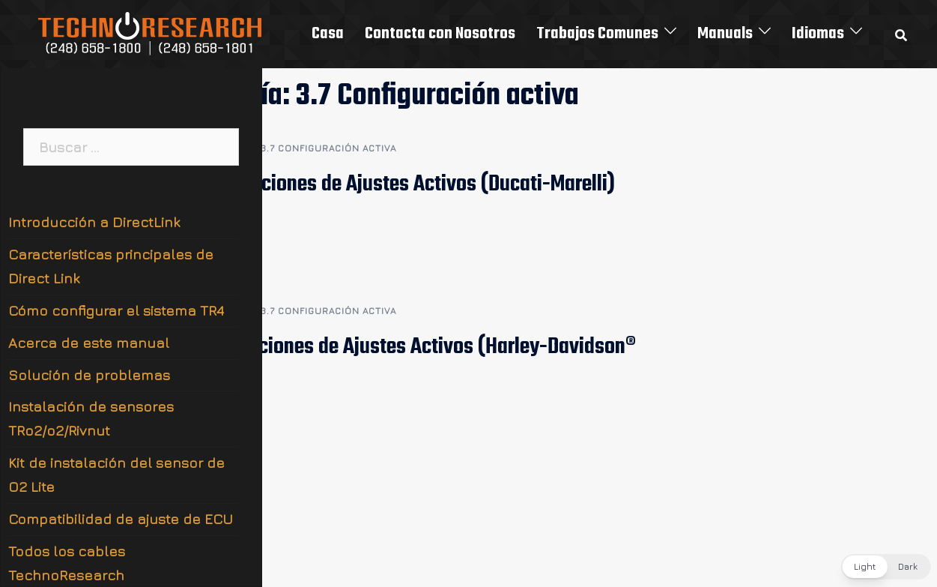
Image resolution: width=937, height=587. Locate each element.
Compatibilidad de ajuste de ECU (120, 519)
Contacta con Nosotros (440, 33)
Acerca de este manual (88, 342)
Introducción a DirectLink (94, 222)
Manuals (725, 33)
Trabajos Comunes (597, 33)
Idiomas (818, 33)
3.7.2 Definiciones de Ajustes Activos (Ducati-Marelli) (392, 184)
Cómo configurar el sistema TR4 (116, 310)
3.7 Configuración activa (328, 148)
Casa (328, 33)
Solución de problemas (89, 375)
